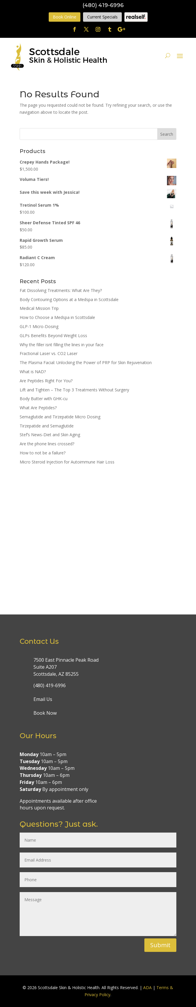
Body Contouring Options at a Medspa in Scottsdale (69, 299)
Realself (136, 17)
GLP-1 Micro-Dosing (39, 326)
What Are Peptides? (38, 407)
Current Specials (102, 17)
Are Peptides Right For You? (46, 380)
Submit (160, 945)
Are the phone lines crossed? (47, 443)
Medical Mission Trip (39, 308)
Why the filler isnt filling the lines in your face (62, 344)
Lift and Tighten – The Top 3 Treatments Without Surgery (74, 390)
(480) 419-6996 (103, 5)
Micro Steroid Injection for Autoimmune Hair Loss (67, 462)
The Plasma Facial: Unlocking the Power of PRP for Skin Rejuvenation (86, 362)
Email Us (42, 699)
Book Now (45, 713)
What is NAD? (33, 371)
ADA (147, 987)
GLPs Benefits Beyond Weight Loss (53, 335)
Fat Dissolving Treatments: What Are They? (61, 290)
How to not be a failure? (42, 453)
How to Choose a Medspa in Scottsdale (57, 317)
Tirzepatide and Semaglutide (47, 426)
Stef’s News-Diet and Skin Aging (50, 434)
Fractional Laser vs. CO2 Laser (48, 353)
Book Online (64, 17)
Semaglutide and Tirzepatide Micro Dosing (60, 417)
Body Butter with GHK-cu (43, 398)
